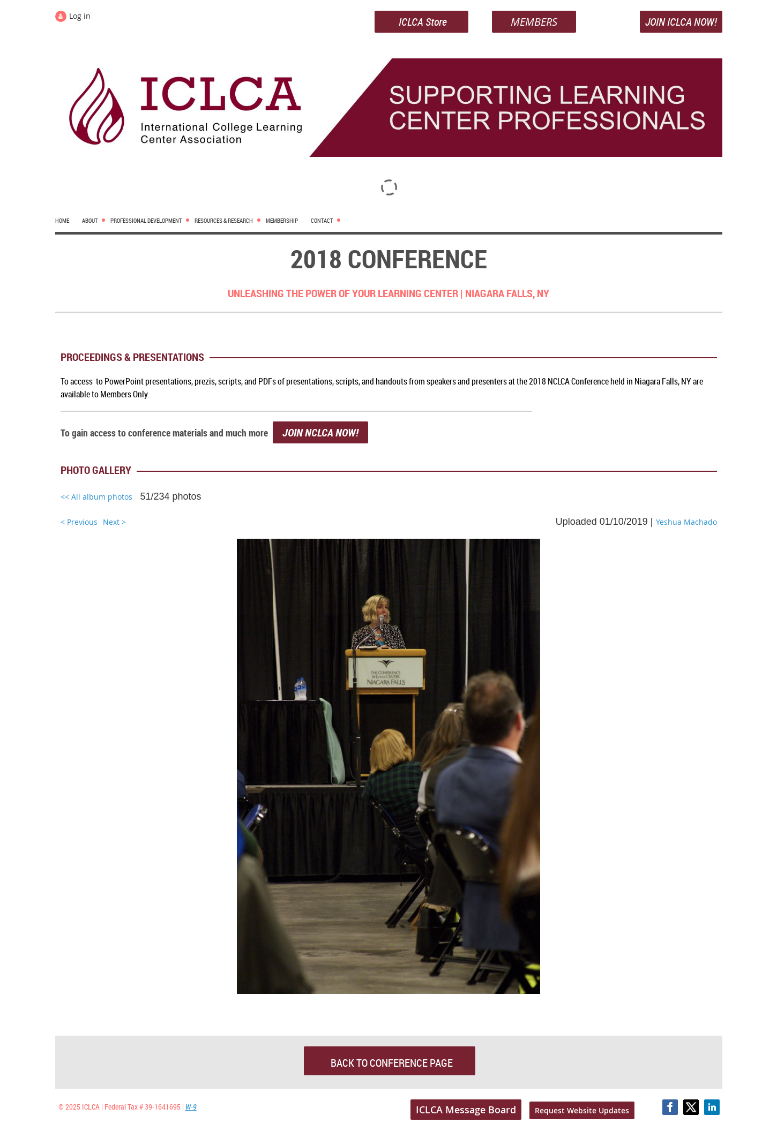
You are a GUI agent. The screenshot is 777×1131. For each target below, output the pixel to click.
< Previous (79, 522)
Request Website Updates (582, 1110)
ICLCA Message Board (466, 1109)
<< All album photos (96, 497)
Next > (114, 522)
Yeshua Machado (686, 522)
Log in (80, 16)
